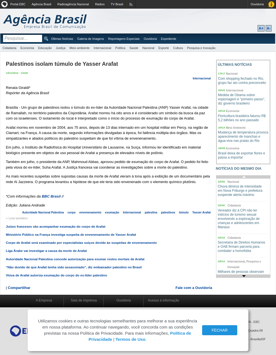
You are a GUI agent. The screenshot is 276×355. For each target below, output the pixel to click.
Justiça (60, 48)
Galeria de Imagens (90, 38)
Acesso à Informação (271, 4)
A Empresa (44, 300)
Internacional (102, 48)
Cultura (178, 48)
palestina (151, 212)
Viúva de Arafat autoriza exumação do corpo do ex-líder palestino (56, 275)
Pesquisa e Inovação (201, 48)
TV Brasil (117, 4)
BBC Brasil (52, 196)
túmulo (184, 212)
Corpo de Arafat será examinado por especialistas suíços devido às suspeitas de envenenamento (81, 242)
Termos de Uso (130, 339)
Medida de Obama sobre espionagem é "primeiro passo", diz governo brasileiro (241, 99)
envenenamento (90, 212)
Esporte (163, 48)
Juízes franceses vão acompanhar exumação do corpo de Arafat (55, 226)
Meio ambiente (79, 48)
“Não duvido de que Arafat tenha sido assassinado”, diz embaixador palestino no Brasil (74, 267)
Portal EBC (17, 4)
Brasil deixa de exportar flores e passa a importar (241, 155)
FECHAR (220, 330)
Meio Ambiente (236, 127)
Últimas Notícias (62, 38)
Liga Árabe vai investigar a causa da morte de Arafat (46, 250)
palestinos (168, 212)
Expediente (168, 38)
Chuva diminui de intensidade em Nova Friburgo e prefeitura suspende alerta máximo (240, 190)
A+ (261, 28)
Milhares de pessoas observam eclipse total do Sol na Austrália (241, 274)
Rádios (100, 4)
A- (269, 28)
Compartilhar (19, 288)
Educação (45, 48)
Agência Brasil (41, 4)
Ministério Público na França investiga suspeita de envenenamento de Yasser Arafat (71, 234)
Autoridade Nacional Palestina (43, 212)
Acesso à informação (163, 300)
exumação (112, 212)
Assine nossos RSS (131, 4)
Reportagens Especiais (124, 38)
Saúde (133, 48)
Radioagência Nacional (73, 4)
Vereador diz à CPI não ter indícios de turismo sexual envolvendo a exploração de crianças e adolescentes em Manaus (239, 218)
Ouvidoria (257, 4)
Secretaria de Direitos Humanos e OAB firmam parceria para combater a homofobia (241, 246)
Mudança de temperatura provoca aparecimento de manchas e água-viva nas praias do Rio (243, 136)
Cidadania (9, 48)
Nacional (148, 48)
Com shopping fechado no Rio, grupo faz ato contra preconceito (242, 81)
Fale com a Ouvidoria (194, 288)
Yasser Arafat (201, 212)
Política (120, 48)
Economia (27, 48)
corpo (71, 212)
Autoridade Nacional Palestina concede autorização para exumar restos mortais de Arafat (75, 259)
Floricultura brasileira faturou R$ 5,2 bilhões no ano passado (242, 118)
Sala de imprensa (84, 300)
